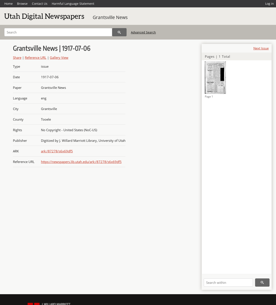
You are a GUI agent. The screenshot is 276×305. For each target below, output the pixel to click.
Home (8, 4)
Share (17, 57)
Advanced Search (143, 32)
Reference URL (35, 57)
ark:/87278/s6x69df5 (57, 151)
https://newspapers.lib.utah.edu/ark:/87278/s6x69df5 (81, 162)
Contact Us (39, 4)
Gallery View (59, 57)
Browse (22, 4)
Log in (269, 4)
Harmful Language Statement (73, 4)
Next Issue (261, 48)
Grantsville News (110, 17)
